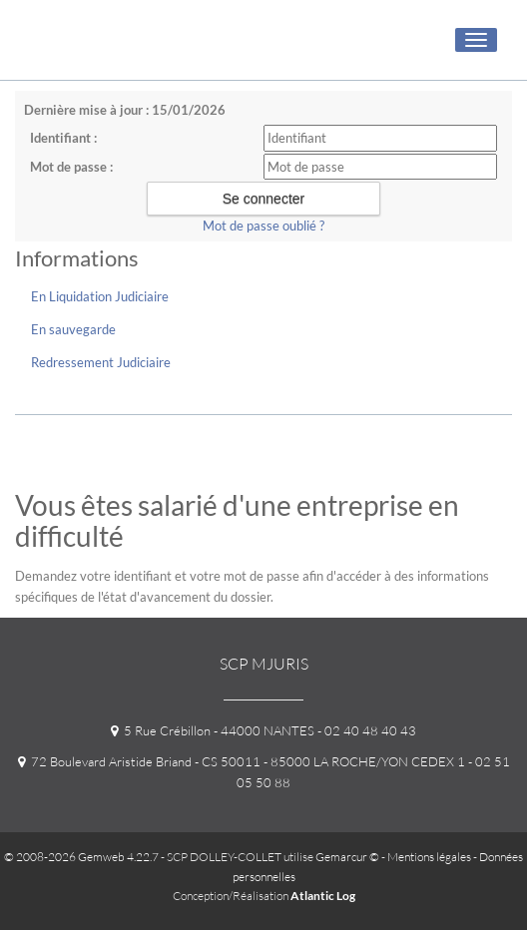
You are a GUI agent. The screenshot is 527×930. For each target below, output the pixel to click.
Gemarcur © (347, 856)
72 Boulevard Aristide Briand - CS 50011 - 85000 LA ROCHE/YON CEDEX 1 (241, 761)
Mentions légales (429, 856)
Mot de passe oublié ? (263, 225)
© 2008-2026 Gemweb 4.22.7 (81, 856)
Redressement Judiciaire (101, 362)
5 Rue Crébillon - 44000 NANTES (212, 730)
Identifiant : (63, 138)
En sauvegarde (73, 329)
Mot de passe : (71, 167)
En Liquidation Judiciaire (100, 296)
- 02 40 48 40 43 (365, 730)
